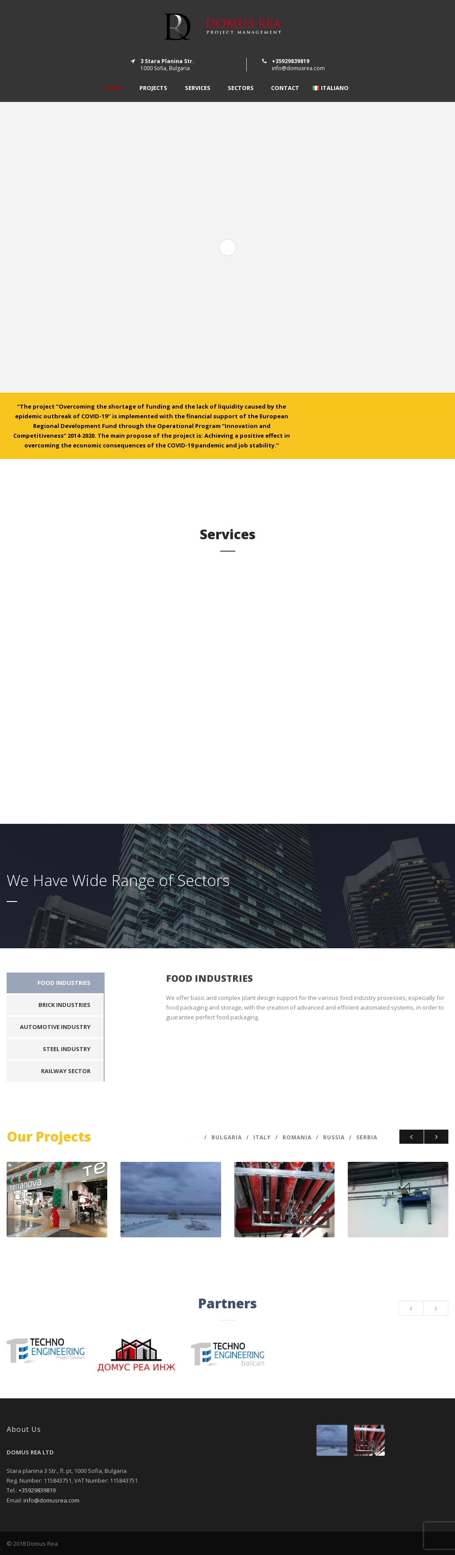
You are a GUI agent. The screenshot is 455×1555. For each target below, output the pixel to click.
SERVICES (198, 88)
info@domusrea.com (298, 68)
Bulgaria (226, 1137)
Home (113, 88)
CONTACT (285, 88)
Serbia (366, 1137)
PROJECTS (153, 88)
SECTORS (241, 88)
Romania (297, 1137)
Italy (262, 1137)
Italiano (330, 88)
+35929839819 (37, 1490)
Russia (334, 1137)
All (194, 1137)
